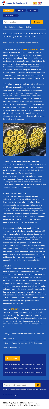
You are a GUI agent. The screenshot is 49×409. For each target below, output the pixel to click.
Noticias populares (16, 27)
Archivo (20, 10)
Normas (33, 10)
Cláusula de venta (11, 405)
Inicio (5, 27)
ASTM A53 (15, 309)
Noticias (8, 10)
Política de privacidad (31, 405)
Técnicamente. (10, 15)
